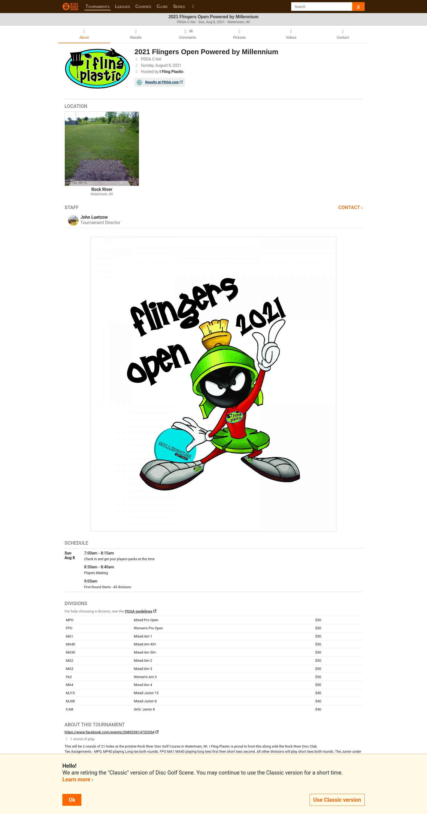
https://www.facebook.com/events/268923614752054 (109, 732)
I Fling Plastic (172, 71)
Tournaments (97, 6)
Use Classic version (337, 800)
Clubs (162, 6)
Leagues (122, 6)
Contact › (350, 207)
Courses (143, 6)
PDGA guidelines (138, 611)
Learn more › (77, 779)
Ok (72, 800)
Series (179, 6)
